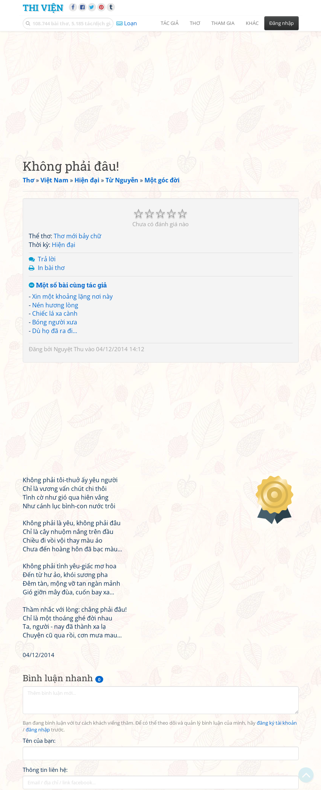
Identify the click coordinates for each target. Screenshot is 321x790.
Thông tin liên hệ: (45, 769)
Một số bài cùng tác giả (68, 285)
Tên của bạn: (39, 740)
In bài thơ (51, 268)
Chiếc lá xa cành (55, 313)
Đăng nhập (281, 23)
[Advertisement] (161, 89)
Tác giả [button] (169, 23)
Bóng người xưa (54, 322)
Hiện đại (63, 245)
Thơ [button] (195, 23)
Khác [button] (252, 23)
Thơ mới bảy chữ (77, 236)
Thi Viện (43, 7)
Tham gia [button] (222, 23)
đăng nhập (38, 730)
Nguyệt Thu (69, 349)
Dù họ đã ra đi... (54, 331)
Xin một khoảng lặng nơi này (72, 296)
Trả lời (47, 259)
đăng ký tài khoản (277, 723)
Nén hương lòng (55, 305)
